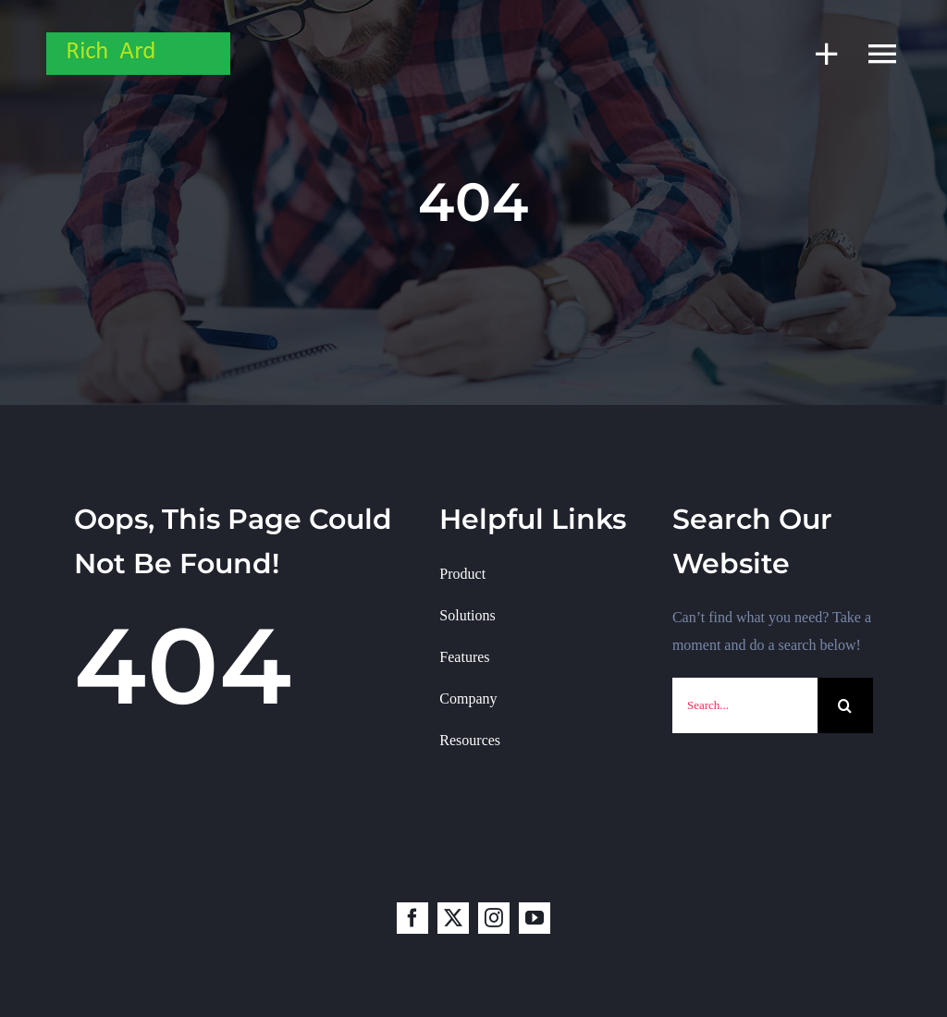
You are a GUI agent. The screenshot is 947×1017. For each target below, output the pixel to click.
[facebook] (412, 918)
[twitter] (453, 918)
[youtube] (534, 918)
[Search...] (745, 705)
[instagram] (494, 918)
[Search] (845, 705)
